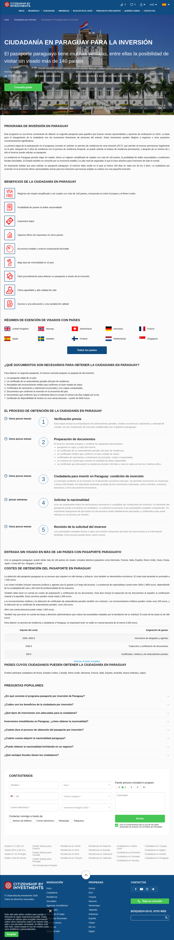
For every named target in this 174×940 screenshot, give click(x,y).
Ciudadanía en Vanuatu (128, 860)
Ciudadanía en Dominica (128, 852)
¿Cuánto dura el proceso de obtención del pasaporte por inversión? (44, 729)
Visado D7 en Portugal (15, 854)
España (92, 918)
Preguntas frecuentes (56, 918)
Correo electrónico (43, 820)
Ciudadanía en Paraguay (157, 858)
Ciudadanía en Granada (128, 856)
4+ (142, 787)
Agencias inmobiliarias (57, 905)
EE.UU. (92, 927)
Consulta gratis (23, 87)
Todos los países (87, 350)
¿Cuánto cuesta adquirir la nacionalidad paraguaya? (34, 738)
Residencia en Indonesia (100, 854)
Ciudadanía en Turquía (156, 846)
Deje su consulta (150, 901)
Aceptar (11, 934)
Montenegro (94, 905)
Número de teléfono (20, 820)
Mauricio (93, 901)
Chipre (92, 922)
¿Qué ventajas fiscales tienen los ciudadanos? (31, 755)
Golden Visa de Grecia (15, 858)
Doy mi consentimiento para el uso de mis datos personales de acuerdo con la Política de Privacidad (141, 826)
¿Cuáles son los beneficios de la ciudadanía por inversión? (38, 704)
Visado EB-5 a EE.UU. (15, 850)
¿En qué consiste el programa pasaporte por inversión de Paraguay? (44, 696)
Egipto (92, 931)
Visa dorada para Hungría (44, 865)
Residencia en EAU (70, 854)
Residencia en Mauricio (100, 846)
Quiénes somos (53, 922)
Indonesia (93, 914)
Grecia (92, 888)
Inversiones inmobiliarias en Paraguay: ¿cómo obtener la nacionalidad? (46, 721)
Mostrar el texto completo (87, 661)
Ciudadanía (52, 892)
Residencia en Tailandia (100, 858)
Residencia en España (99, 850)
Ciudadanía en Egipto (155, 850)
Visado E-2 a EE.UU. (14, 846)
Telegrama (77, 820)
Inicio (49, 888)
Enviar (140, 818)
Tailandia (93, 910)
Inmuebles (51, 901)
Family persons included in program (134, 782)
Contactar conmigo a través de (26, 816)
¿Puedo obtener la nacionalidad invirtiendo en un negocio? (38, 746)
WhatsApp (62, 820)
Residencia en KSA (70, 850)
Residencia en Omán (71, 846)
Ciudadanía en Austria (155, 854)
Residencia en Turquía (71, 858)
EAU (91, 892)
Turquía (92, 897)
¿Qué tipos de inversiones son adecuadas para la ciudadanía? (40, 713)
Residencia (51, 897)
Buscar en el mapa (55, 914)
